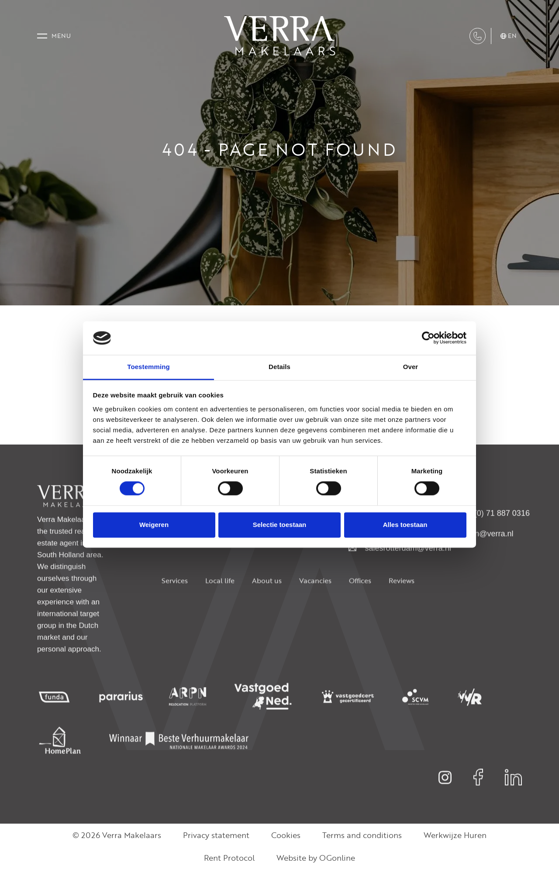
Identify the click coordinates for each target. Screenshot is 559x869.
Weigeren (154, 524)
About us (267, 603)
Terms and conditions (362, 835)
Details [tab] (279, 366)
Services (175, 603)
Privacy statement (216, 835)
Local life (220, 603)
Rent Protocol (229, 857)
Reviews (401, 603)
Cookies (285, 835)
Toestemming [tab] (148, 366)
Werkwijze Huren (455, 835)
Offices (360, 603)
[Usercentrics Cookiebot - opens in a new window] (428, 338)
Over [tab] (410, 366)
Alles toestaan (405, 524)
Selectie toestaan (280, 524)
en (508, 36)
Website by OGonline (315, 857)
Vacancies (315, 603)
